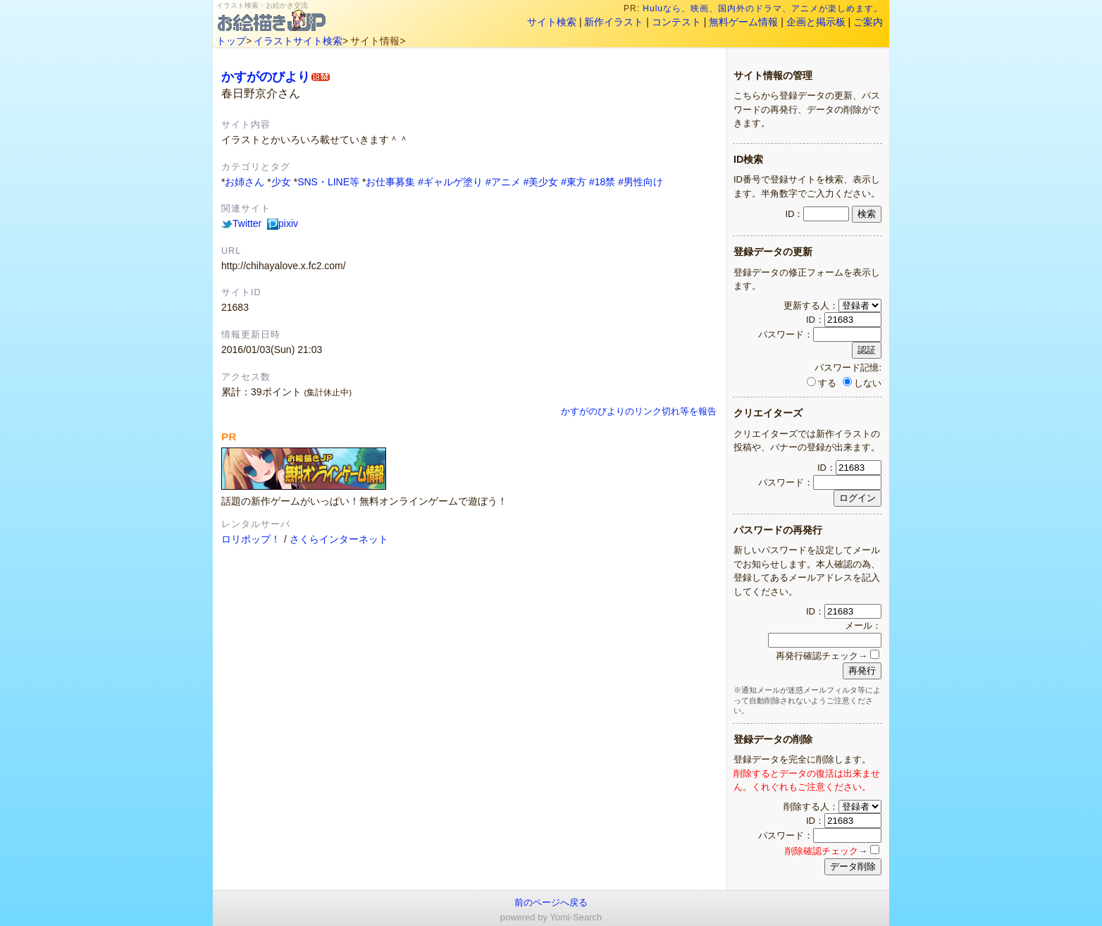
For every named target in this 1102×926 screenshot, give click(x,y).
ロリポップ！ (250, 539)
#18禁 (602, 181)
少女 (281, 181)
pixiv (282, 223)
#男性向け (640, 181)
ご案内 (868, 21)
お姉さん (244, 181)
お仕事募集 (390, 181)
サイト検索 (551, 21)
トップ (231, 41)
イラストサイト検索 (298, 41)
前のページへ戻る (551, 902)
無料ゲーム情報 (743, 21)
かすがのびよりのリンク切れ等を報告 (639, 411)
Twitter (241, 223)
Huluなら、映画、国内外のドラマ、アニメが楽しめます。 (763, 8)
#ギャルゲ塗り (450, 181)
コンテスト (676, 21)
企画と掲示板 (816, 21)
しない (862, 383)
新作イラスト (613, 21)
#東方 (573, 181)
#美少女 (541, 181)
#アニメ (503, 181)
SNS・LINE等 (328, 181)
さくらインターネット (339, 539)
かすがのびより (265, 76)
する (821, 383)
